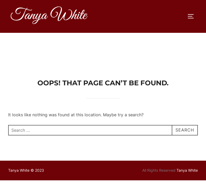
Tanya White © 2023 (26, 137)
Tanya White (187, 137)
